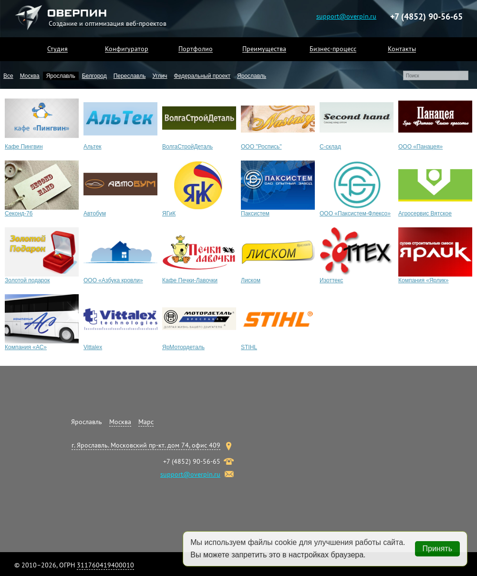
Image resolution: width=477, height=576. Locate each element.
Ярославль (60, 76)
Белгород (94, 76)
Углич (159, 76)
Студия (57, 49)
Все (8, 76)
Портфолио (195, 49)
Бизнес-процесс (333, 49)
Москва (30, 76)
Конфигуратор (126, 49)
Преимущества (264, 49)
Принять (438, 548)
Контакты (402, 49)
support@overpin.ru (346, 16)
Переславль (130, 76)
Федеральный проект (202, 76)
